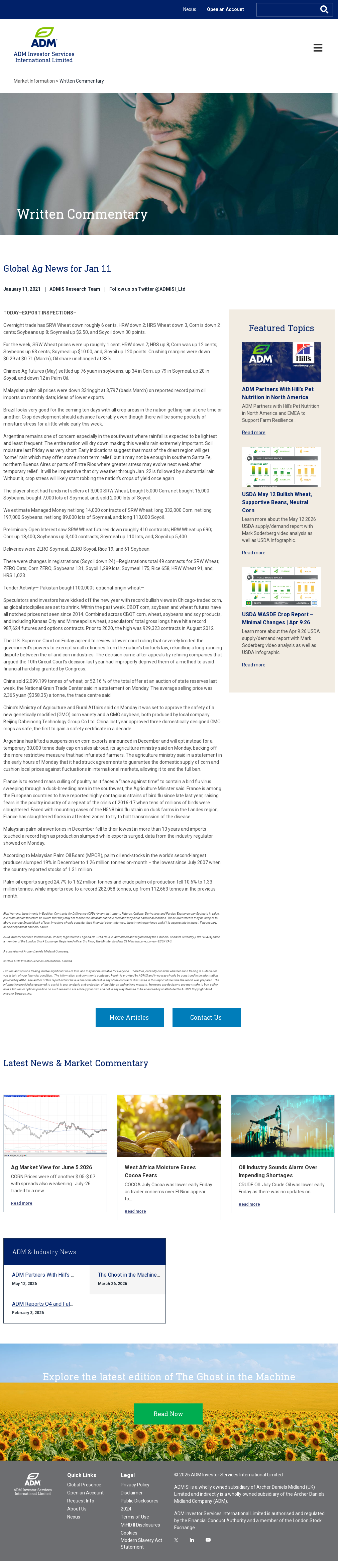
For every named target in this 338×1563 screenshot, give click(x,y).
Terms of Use (135, 1519)
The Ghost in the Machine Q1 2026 (138, 1277)
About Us (77, 1510)
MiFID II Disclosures (140, 1527)
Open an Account (225, 9)
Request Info (80, 1502)
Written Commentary (82, 81)
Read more (253, 432)
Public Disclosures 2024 (139, 1506)
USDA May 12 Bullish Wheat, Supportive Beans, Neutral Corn (277, 502)
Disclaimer (132, 1494)
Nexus (189, 9)
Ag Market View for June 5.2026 (51, 1169)
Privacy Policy (135, 1486)
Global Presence (84, 1486)
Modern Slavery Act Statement (141, 1546)
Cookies (129, 1535)
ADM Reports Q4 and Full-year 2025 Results (64, 1306)
